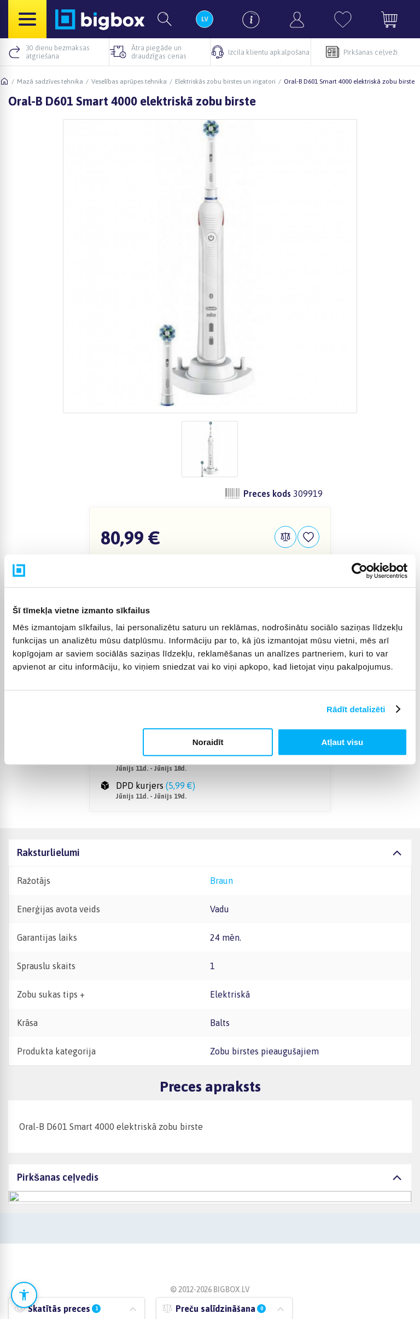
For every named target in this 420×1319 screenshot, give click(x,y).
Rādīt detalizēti (355, 709)
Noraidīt (208, 742)
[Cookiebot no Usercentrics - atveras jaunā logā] (359, 570)
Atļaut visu (343, 742)
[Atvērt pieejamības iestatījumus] (24, 1295)
